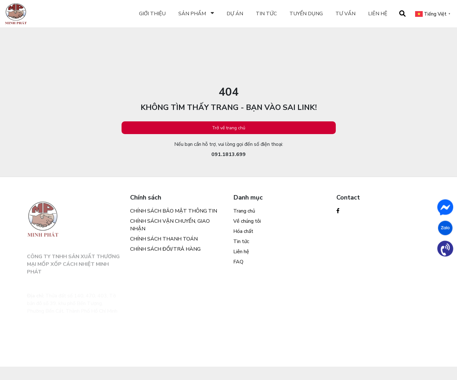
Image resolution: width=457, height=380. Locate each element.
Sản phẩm (192, 13)
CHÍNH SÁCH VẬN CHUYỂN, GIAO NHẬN (170, 225)
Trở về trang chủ (228, 128)
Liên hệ (377, 13)
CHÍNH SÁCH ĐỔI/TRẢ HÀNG (165, 249)
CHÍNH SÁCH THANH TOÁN (164, 238)
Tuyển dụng (306, 13)
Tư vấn (345, 13)
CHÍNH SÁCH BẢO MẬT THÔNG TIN (173, 210)
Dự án (235, 13)
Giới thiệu (152, 13)
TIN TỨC (266, 13)
